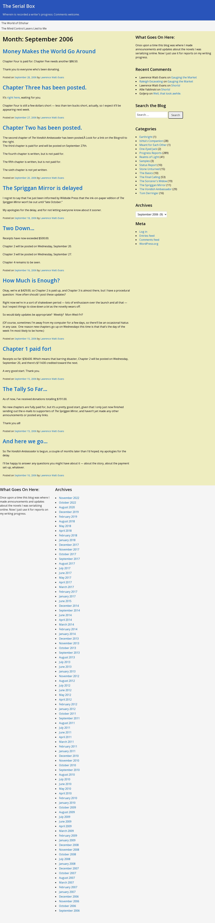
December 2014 (69, 606)
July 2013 (64, 662)
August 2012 (67, 681)
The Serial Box (19, 6)
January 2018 (67, 540)
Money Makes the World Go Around (49, 51)
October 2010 (67, 765)
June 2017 (65, 573)
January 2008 (67, 864)
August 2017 (67, 563)
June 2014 (65, 615)
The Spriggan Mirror (152, 185)
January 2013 (67, 671)
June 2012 (65, 690)
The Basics (146, 173)
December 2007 (69, 868)
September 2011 (69, 718)
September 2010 (69, 770)
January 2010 (67, 803)
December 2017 (69, 545)
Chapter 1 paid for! (27, 348)
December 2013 (69, 638)
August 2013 (67, 657)
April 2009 (65, 826)
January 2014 (67, 634)
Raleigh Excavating (151, 81)
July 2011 (64, 728)
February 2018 (68, 535)
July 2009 (64, 817)
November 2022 (69, 498)
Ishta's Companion (151, 141)
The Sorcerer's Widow (153, 181)
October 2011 (67, 713)
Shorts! (175, 85)
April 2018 (65, 531)
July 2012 (64, 685)
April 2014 (65, 620)
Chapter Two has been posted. (42, 127)
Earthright (145, 137)
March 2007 (66, 882)
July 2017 (64, 568)
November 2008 (69, 849)
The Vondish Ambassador (155, 189)
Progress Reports (150, 153)
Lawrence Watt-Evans (52, 77)
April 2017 (65, 582)
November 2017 (69, 549)
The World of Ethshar (15, 23)
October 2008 (67, 854)
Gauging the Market (184, 77)
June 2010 (65, 784)
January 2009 (67, 840)
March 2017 (66, 587)
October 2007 (67, 873)
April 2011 (65, 737)
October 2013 (67, 648)
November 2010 (69, 760)
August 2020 (67, 507)
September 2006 (69, 910)
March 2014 (66, 624)
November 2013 (69, 643)
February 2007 (68, 887)
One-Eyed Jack (148, 149)
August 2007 (67, 878)
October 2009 (67, 807)
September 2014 (69, 610)
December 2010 (69, 756)
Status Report (148, 165)
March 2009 (66, 831)
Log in (143, 232)
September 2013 (69, 652)
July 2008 (64, 859)
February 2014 (68, 629)
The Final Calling (149, 177)
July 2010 (64, 779)
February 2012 (68, 704)
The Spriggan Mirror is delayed (43, 187)
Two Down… (18, 228)
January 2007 (67, 892)
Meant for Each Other (153, 145)
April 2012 (65, 699)
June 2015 (65, 601)
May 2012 (65, 695)
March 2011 (66, 742)
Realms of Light (149, 157)
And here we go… (25, 441)
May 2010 (65, 788)
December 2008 (69, 845)
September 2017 (69, 559)
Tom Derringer (148, 193)
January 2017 (67, 596)
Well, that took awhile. (167, 93)
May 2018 (65, 526)
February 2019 (68, 516)
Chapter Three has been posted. (45, 87)
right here (13, 97)
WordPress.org (148, 244)
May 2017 (65, 577)
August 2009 (67, 812)
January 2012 (67, 709)
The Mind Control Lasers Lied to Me (24, 28)
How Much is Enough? (31, 280)
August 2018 (67, 521)
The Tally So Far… (25, 388)
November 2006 (69, 901)
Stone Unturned (149, 169)
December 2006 (69, 896)
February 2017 (68, 592)
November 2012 (69, 676)
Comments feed (149, 240)
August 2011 (67, 723)
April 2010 (65, 793)
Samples (144, 161)
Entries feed (146, 236)
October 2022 (67, 502)
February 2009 (68, 835)
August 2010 (67, 774)
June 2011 (65, 732)
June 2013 (65, 667)
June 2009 (65, 821)
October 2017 (67, 554)
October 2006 (67, 906)
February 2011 (68, 746)
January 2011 (67, 751)
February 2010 (68, 798)
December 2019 (69, 512)
